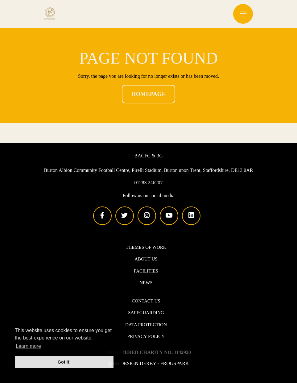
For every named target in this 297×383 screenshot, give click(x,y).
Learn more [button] (28, 346)
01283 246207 (148, 182)
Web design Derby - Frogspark (148, 363)
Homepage (148, 94)
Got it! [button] (64, 362)
